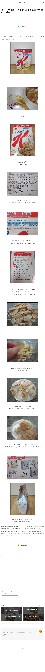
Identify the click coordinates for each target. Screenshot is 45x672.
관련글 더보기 (41, 625)
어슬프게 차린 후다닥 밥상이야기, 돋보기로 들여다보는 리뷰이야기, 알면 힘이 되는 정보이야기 (20, 653)
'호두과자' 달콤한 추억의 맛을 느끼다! (8, 613)
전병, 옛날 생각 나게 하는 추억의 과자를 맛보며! (9, 619)
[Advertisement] (22, 28)
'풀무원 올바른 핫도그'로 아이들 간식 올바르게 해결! (10, 615)
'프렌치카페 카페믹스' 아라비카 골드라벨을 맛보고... (10, 611)
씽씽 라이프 (6, 651)
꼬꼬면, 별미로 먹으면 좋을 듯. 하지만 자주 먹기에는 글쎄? (11, 617)
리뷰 (2, 609)
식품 (5, 609)
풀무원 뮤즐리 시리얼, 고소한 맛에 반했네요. (9, 621)
